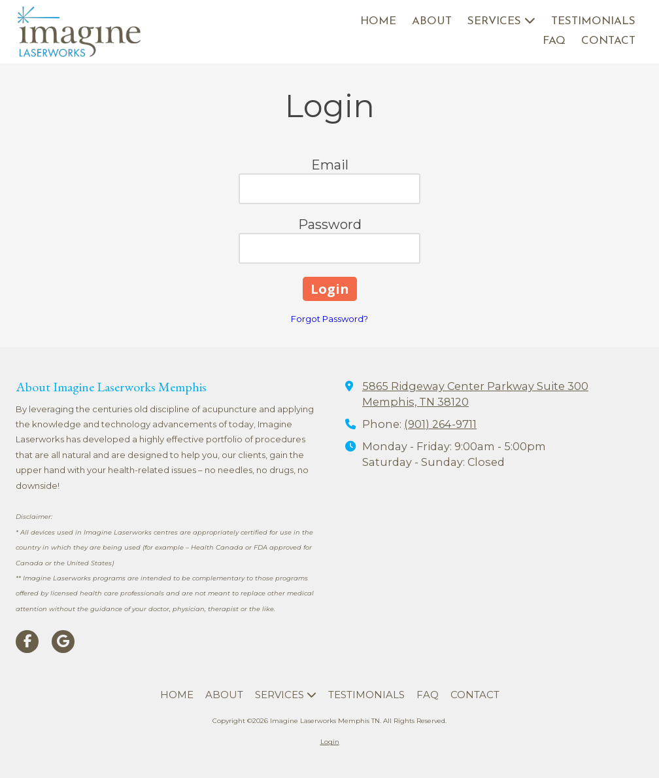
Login (329, 741)
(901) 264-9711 (440, 424)
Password (330, 224)
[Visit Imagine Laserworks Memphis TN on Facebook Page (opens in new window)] (27, 641)
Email (329, 165)
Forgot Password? (329, 318)
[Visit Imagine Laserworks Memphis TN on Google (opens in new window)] (63, 641)
